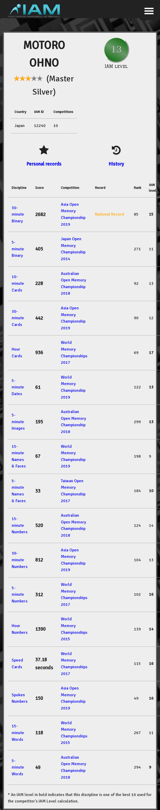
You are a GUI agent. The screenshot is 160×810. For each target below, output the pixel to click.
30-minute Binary (18, 214)
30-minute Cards (18, 318)
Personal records (43, 164)
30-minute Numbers (19, 560)
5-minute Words (18, 767)
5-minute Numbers (19, 594)
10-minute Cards (18, 283)
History (116, 164)
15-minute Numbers (19, 525)
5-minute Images (18, 422)
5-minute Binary (18, 249)
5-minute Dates (18, 387)
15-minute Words (18, 732)
